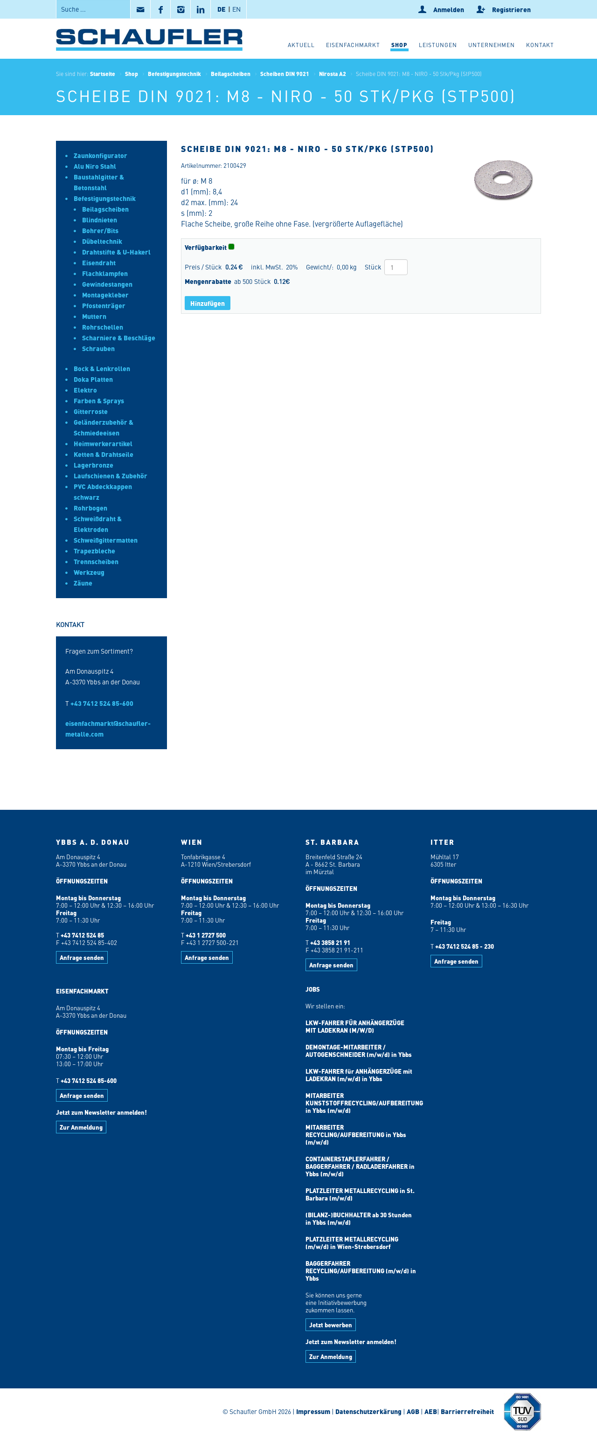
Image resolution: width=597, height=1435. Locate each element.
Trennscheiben (96, 561)
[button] (399, 46)
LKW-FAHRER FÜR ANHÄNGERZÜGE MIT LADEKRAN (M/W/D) (354, 1026)
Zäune (83, 582)
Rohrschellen (102, 326)
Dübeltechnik (102, 241)
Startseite (102, 73)
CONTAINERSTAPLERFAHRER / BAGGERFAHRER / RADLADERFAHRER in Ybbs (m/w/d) (360, 1166)
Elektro (85, 389)
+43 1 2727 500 (206, 935)
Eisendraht (99, 262)
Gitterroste (91, 411)
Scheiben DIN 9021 (284, 73)
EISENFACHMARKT (82, 991)
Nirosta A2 (332, 73)
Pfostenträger (103, 305)
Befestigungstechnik (174, 73)
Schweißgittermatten (106, 540)
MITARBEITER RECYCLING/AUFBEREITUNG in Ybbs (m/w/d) (355, 1134)
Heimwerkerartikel (103, 443)
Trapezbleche (94, 550)
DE (221, 9)
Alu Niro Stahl (95, 166)
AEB (430, 1411)
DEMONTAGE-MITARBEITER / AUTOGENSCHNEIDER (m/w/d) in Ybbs (358, 1050)
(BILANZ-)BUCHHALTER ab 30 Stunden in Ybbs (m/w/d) (358, 1218)
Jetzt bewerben (330, 1324)
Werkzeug (89, 572)
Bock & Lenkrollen (102, 368)
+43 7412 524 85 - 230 (464, 946)
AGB (413, 1411)
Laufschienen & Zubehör (110, 475)
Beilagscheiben (230, 73)
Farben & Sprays (99, 400)
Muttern (94, 316)
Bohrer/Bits (100, 230)
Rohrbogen (90, 507)
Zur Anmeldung (81, 1127)
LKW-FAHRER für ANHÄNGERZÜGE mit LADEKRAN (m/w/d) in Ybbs (358, 1075)
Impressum (313, 1411)
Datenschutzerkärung (368, 1411)
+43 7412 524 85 (82, 935)
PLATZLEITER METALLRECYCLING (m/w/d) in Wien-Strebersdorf (351, 1243)
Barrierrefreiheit (466, 1411)
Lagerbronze (93, 464)
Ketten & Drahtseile (103, 454)
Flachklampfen (105, 273)
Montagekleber (105, 294)
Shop (131, 73)
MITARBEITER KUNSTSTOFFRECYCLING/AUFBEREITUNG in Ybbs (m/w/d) (364, 1103)
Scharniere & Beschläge (118, 337)
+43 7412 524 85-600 (101, 703)
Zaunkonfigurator (100, 155)
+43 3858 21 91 (330, 942)
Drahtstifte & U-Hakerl (116, 251)
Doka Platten (93, 379)
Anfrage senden (82, 957)
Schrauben (98, 348)
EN (236, 9)
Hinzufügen (207, 303)
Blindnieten (99, 219)
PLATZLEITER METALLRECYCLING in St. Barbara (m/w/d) (360, 1194)
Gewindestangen (107, 284)
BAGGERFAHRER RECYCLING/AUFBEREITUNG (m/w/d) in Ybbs (360, 1271)
